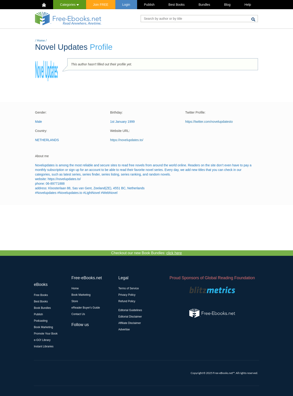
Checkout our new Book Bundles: (146, 253)
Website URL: (120, 131)
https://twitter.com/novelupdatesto (209, 121)
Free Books (41, 295)
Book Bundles (42, 308)
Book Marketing (43, 327)
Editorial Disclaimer (130, 316)
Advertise (124, 329)
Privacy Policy (127, 294)
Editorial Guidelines (130, 310)
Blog (227, 4)
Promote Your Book (45, 333)
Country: (41, 131)
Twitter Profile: (195, 112)
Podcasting (40, 320)
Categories (69, 4)
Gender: (41, 112)
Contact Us (78, 314)
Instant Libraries (43, 346)
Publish (149, 4)
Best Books (176, 4)
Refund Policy (126, 301)
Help (247, 4)
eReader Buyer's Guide (85, 307)
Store (74, 301)
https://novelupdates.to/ (126, 140)
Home (41, 40)
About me (42, 156)
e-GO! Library (42, 340)
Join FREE (100, 4)
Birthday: (116, 112)
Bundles (204, 4)
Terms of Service (128, 288)
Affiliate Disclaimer (129, 323)
